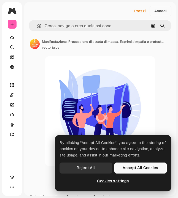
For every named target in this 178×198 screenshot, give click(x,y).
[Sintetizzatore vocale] (12, 124)
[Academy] (12, 177)
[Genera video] (12, 114)
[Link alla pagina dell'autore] (35, 44)
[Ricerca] (12, 47)
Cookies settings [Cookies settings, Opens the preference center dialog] (113, 180)
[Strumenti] (12, 85)
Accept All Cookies (140, 167)
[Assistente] (12, 134)
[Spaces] (12, 94)
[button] (36, 26)
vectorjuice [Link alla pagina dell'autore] (51, 47)
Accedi (160, 11)
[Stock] (12, 57)
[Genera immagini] (12, 104)
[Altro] (12, 187)
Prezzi (140, 11)
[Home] (12, 37)
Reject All (86, 167)
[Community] (12, 67)
